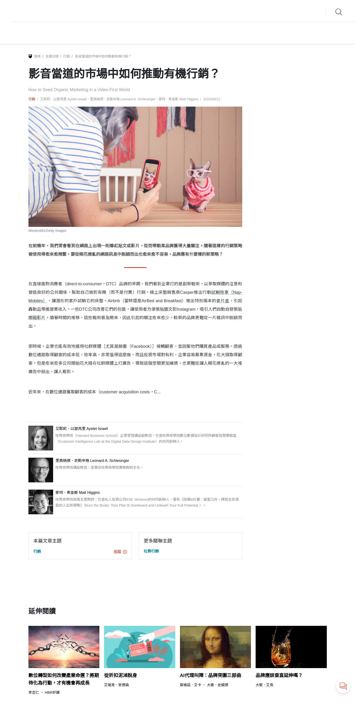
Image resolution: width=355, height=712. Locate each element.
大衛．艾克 (264, 685)
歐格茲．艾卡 (190, 685)
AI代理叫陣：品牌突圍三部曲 (210, 675)
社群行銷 (151, 551)
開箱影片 (37, 317)
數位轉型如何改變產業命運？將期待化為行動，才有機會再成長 (63, 679)
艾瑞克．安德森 (116, 685)
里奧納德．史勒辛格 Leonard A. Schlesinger (123, 99)
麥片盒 (222, 300)
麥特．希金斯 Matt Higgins (178, 99)
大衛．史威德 (217, 685)
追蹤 (120, 552)
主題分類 (52, 56)
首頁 (37, 56)
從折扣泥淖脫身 (120, 675)
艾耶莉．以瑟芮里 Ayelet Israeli (63, 99)
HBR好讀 (52, 692)
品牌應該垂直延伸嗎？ (279, 675)
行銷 (66, 56)
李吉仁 (33, 692)
